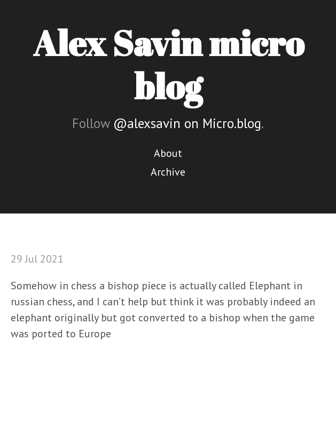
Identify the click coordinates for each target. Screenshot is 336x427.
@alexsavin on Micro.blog (187, 123)
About (168, 153)
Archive (168, 172)
